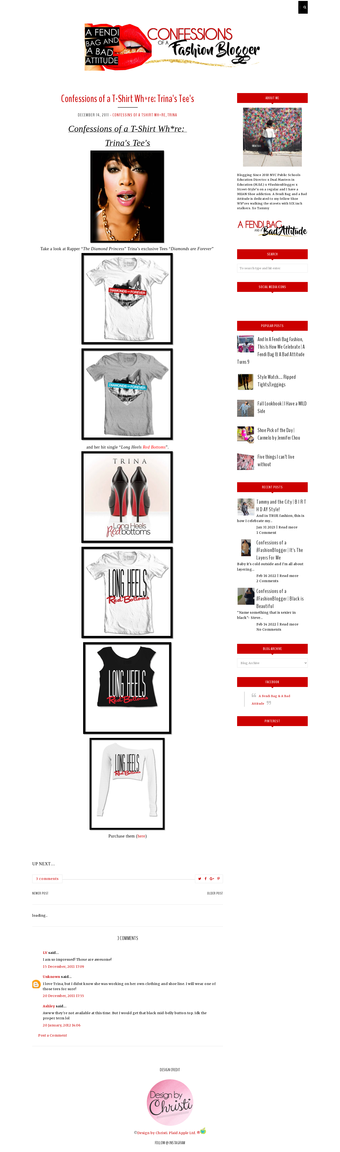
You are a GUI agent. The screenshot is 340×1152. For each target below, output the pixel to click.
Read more (288, 527)
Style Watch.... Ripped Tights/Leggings (277, 380)
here (141, 836)
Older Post (215, 893)
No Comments (268, 629)
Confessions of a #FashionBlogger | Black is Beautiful (280, 598)
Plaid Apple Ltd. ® (184, 1133)
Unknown (51, 977)
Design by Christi (152, 1133)
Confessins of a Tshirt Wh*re (139, 115)
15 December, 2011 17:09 (63, 966)
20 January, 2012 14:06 (62, 1025)
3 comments (47, 879)
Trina (172, 115)
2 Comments (267, 581)
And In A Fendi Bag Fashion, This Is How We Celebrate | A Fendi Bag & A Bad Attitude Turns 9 (271, 350)
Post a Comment (52, 1035)
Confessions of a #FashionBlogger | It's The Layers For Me (279, 550)
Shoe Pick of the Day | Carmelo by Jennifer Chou (279, 433)
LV (45, 953)
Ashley (49, 1006)
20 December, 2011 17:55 (63, 996)
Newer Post (40, 893)
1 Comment (266, 533)
